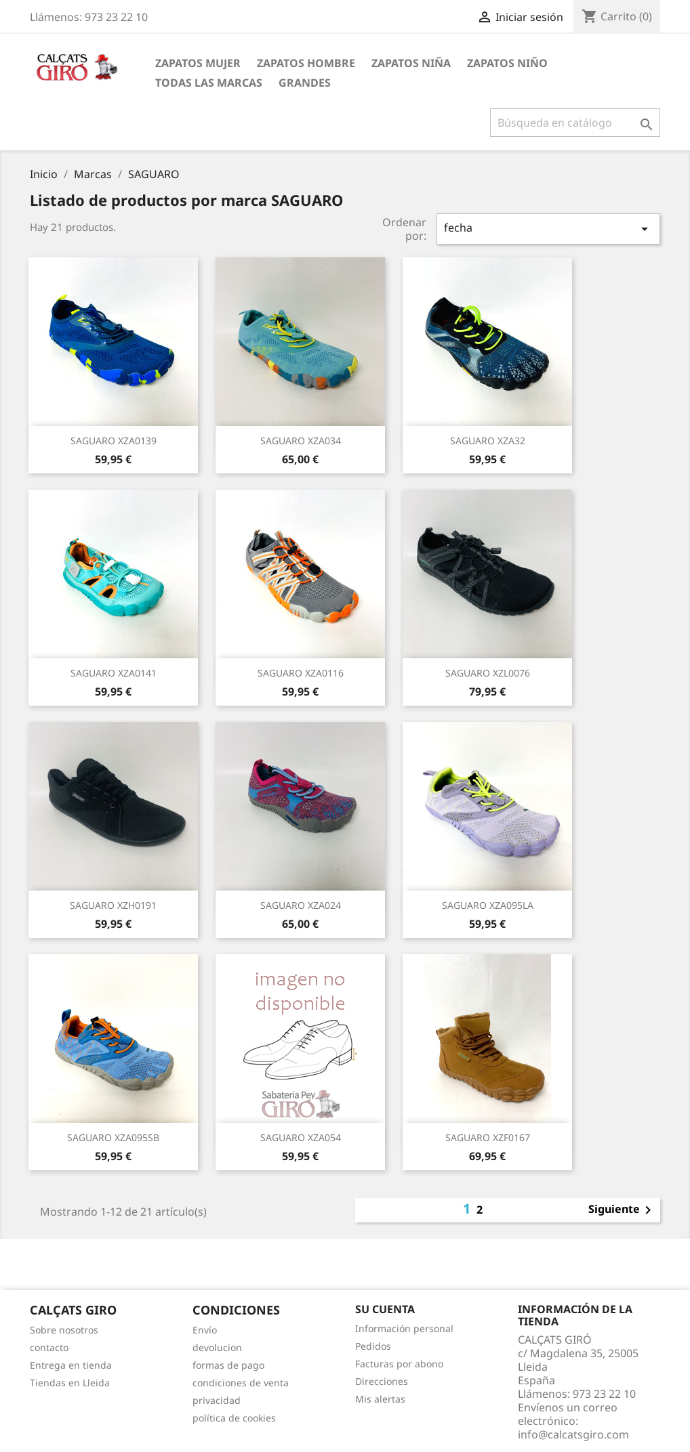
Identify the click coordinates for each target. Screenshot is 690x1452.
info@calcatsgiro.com (573, 1434)
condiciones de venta (240, 1382)
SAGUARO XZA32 (487, 440)
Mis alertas (380, 1398)
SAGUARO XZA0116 (301, 672)
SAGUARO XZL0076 (487, 672)
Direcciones (381, 1381)
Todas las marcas (208, 82)
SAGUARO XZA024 (300, 905)
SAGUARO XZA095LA (487, 905)
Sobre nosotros (64, 1329)
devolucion (217, 1347)
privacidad (216, 1400)
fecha (548, 228)
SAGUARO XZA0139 (113, 440)
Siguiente (622, 1210)
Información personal (404, 1328)
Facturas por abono (399, 1363)
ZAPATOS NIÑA (411, 63)
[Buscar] (575, 122)
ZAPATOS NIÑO (507, 63)
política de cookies (234, 1417)
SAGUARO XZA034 (300, 440)
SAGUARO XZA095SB (113, 1137)
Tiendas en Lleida (70, 1382)
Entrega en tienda (71, 1365)
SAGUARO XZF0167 (487, 1137)
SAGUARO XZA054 (300, 1137)
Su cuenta (385, 1309)
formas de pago (228, 1365)
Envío (204, 1329)
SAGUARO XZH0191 (113, 905)
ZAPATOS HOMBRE (306, 63)
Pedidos (373, 1346)
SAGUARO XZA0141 (113, 672)
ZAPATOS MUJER (198, 63)
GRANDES (305, 82)
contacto (49, 1347)
